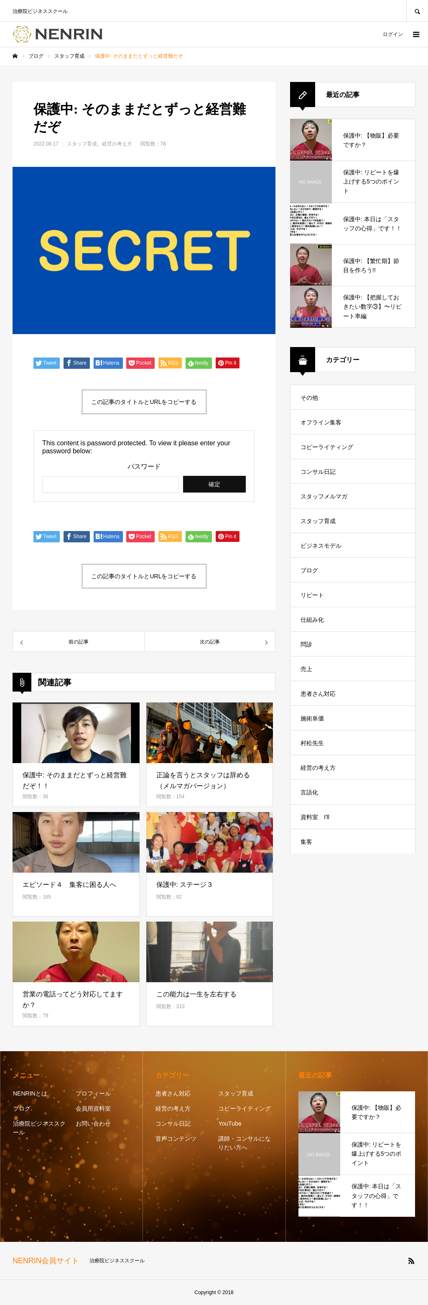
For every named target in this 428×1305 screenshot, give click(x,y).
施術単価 (312, 718)
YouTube (229, 1123)
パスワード (144, 466)
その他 (309, 397)
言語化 (309, 792)
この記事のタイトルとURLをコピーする (143, 401)
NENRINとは (30, 1093)
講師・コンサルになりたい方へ (244, 1143)
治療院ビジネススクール (39, 1128)
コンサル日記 (318, 471)
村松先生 (312, 743)
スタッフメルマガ (324, 496)
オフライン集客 (321, 422)
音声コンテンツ (175, 1138)
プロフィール (93, 1093)
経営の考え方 (117, 144)
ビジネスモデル (321, 545)
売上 (306, 669)
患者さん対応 (318, 693)
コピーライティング (327, 447)
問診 (306, 644)
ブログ (309, 570)
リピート (312, 595)
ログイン (393, 34)
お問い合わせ (93, 1123)
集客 (306, 841)
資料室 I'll (315, 817)
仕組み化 (312, 619)
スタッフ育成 (82, 144)
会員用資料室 (93, 1108)
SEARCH (417, 10)
